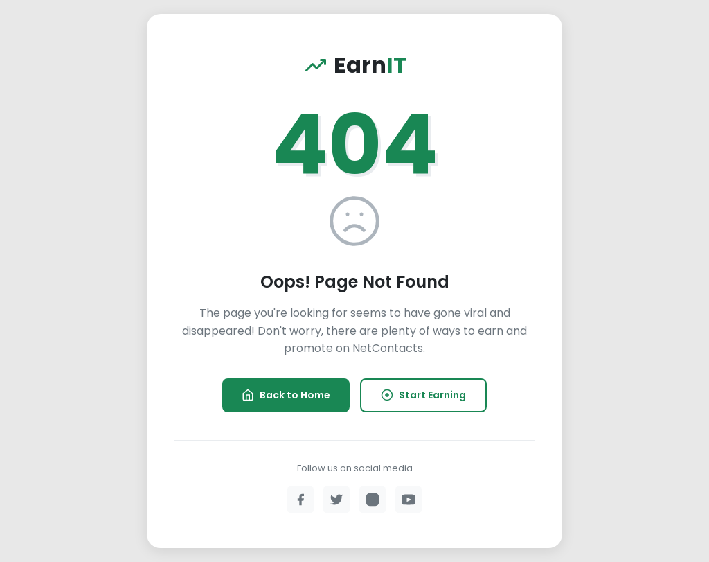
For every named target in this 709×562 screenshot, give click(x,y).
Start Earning (423, 395)
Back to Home (286, 395)
